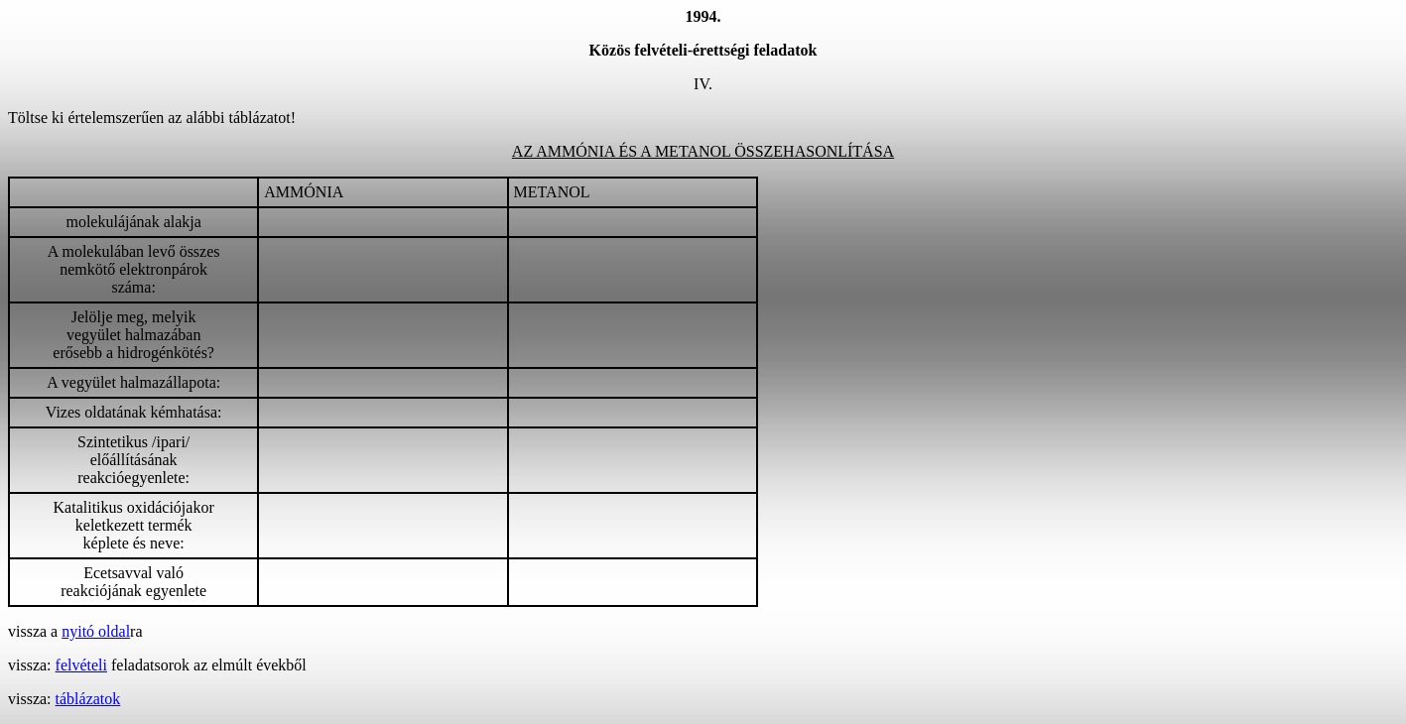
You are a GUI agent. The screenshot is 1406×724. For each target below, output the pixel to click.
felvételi (81, 665)
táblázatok (88, 698)
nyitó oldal (96, 631)
